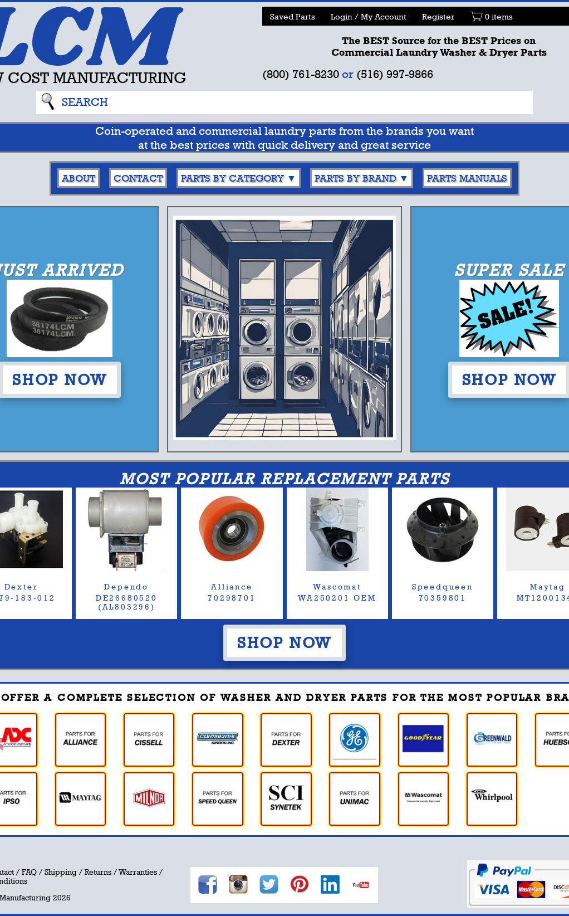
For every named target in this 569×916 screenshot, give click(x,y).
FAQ (29, 872)
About (78, 178)
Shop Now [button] (284, 642)
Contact (138, 178)
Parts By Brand (355, 178)
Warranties (138, 872)
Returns (98, 872)
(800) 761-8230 (300, 74)
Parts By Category (232, 178)
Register (438, 16)
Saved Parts (292, 16)
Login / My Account (368, 16)
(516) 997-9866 (394, 74)
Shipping (61, 872)
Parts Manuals (467, 178)
